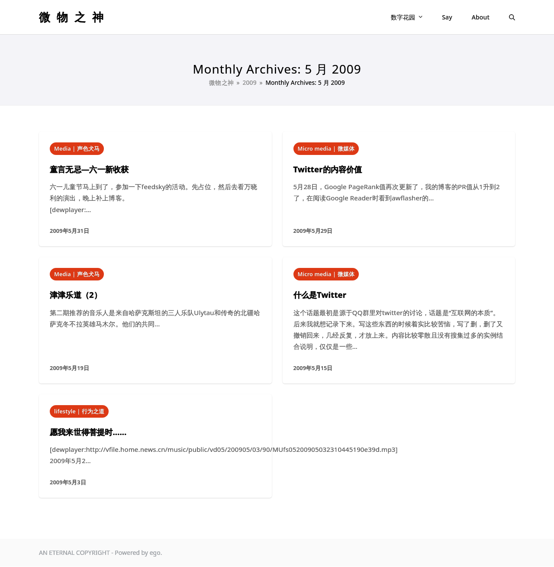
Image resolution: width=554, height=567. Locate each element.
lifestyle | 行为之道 (79, 411)
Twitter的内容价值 (327, 169)
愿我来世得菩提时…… (88, 431)
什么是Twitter (320, 294)
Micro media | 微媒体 (326, 148)
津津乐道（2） (76, 294)
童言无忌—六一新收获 (89, 169)
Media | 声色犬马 (77, 148)
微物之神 (74, 17)
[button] (512, 17)
